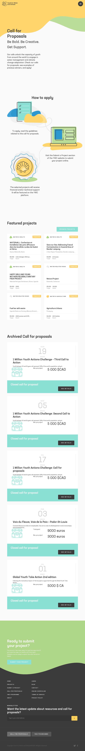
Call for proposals (19, 734)
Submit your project (19, 662)
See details (66, 388)
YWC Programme (41, 734)
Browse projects (67, 229)
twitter (75, 745)
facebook (77, 745)
